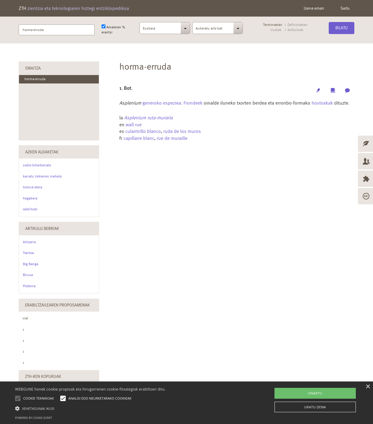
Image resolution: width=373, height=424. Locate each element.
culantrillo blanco (143, 131)
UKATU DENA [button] (315, 407)
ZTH (74, 8)
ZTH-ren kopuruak (43, 376)
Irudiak (276, 30)
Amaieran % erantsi (113, 29)
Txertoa (28, 253)
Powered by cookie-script (33, 418)
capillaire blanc (139, 138)
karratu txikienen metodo (42, 176)
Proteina (29, 286)
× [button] (367, 387)
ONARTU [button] (315, 393)
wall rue (134, 124)
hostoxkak (322, 103)
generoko (152, 103)
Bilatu (341, 27)
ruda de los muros (182, 131)
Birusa (28, 275)
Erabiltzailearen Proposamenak (57, 305)
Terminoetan (272, 25)
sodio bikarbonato (37, 165)
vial (25, 318)
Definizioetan (297, 25)
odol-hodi (30, 209)
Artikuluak (295, 30)
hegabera (30, 198)
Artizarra (29, 242)
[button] (90, 408)
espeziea (172, 103)
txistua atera (32, 187)
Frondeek (192, 103)
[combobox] (164, 30)
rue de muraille (172, 138)
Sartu (345, 8)
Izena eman (314, 8)
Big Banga (30, 264)
